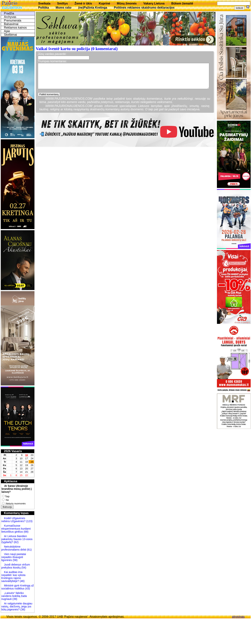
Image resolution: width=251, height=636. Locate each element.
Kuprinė (104, 3)
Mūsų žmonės (127, 3)
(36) (22, 609)
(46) (22, 581)
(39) (14, 598)
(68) (25, 531)
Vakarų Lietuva (153, 3)
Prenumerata (12, 20)
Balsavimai (11, 24)
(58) (15, 560)
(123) (29, 521)
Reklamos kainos (15, 27)
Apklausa (10, 481)
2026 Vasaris (13, 451)
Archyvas (10, 17)
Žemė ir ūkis (83, 3)
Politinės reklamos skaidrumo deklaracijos (144, 7)
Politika (43, 7)
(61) (29, 549)
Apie (7, 31)
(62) (16, 542)
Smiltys (62, 3)
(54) (23, 567)
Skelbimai (10, 34)
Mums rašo (63, 7)
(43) (27, 588)
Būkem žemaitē (182, 3)
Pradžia (9, 13)
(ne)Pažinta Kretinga (92, 7)
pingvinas (238, 616)
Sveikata (44, 3)
